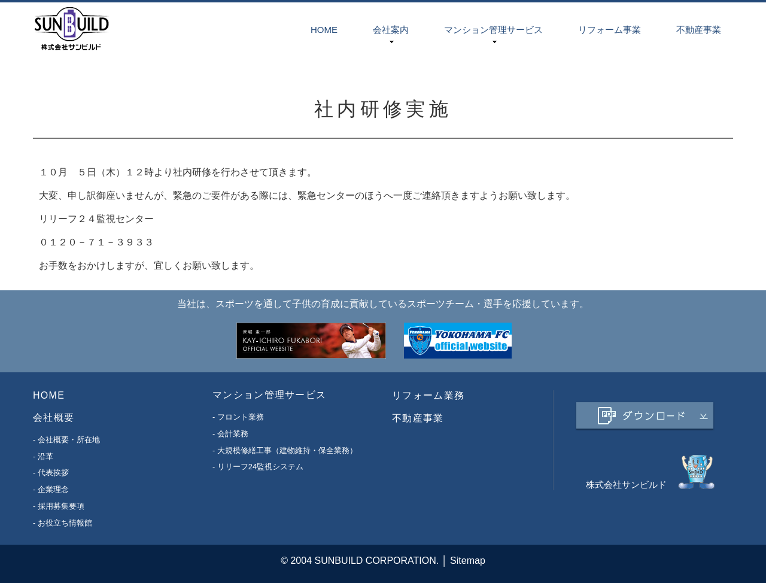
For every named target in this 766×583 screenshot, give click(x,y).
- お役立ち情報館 (62, 522)
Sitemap (467, 560)
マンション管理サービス (493, 30)
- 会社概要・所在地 (66, 439)
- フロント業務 (238, 416)
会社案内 (391, 30)
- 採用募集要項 (58, 506)
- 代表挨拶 (51, 472)
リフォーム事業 (609, 30)
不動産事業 (698, 30)
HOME (324, 30)
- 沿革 (43, 455)
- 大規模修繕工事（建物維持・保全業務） (284, 449)
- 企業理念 (51, 489)
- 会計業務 (230, 433)
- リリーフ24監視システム (257, 466)
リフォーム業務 (428, 395)
